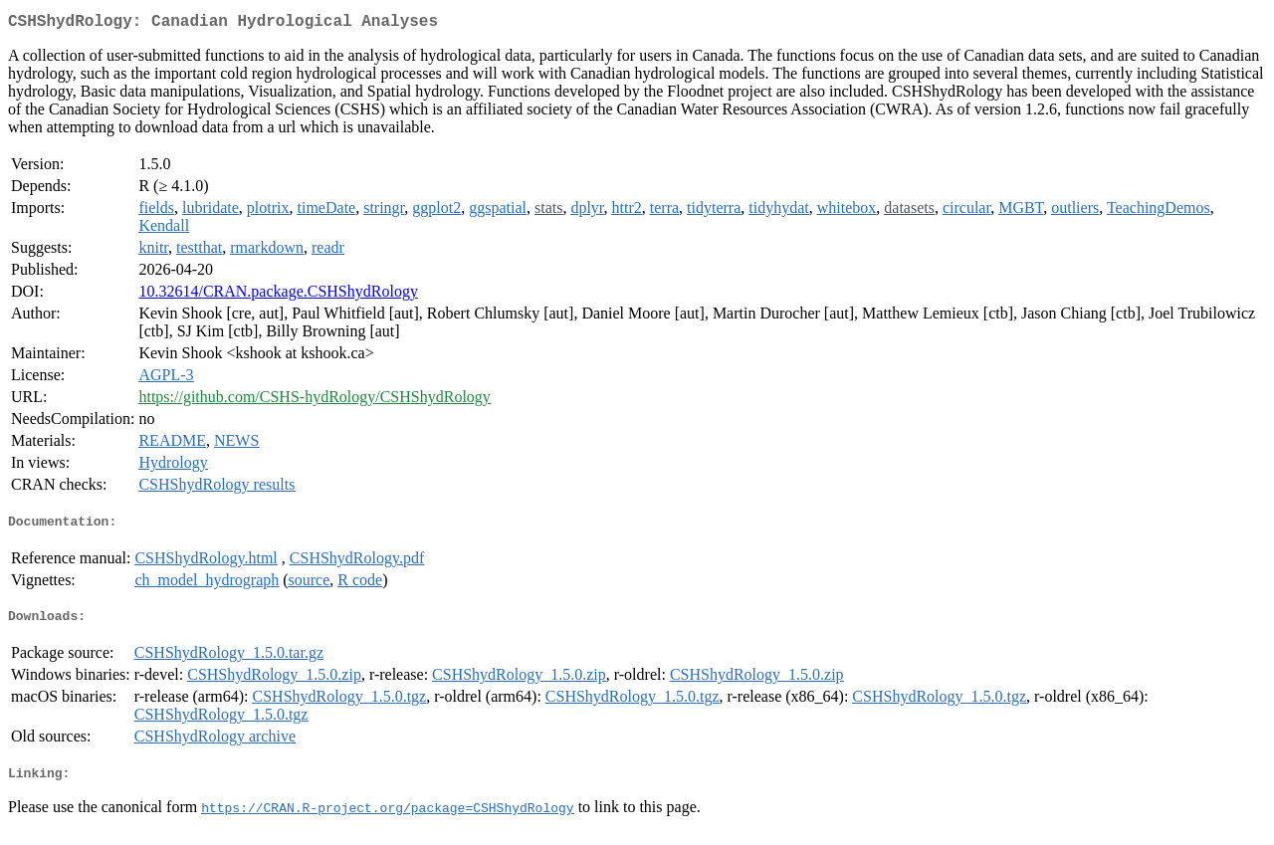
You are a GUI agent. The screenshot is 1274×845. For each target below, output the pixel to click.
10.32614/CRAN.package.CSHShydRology (277, 295)
